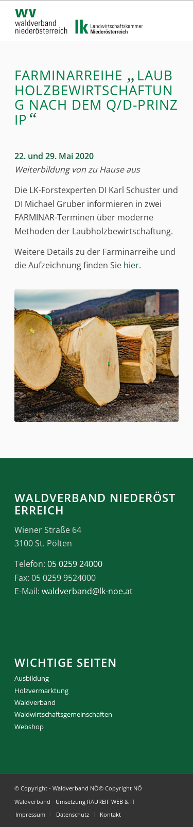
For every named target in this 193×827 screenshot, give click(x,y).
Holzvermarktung (41, 690)
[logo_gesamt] (80, 21)
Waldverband (35, 702)
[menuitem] (30, 814)
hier (131, 265)
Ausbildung (31, 678)
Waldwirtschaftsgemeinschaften (63, 714)
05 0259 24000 (74, 564)
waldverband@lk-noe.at (87, 591)
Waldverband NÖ (75, 788)
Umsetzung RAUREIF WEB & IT (95, 801)
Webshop (29, 726)
